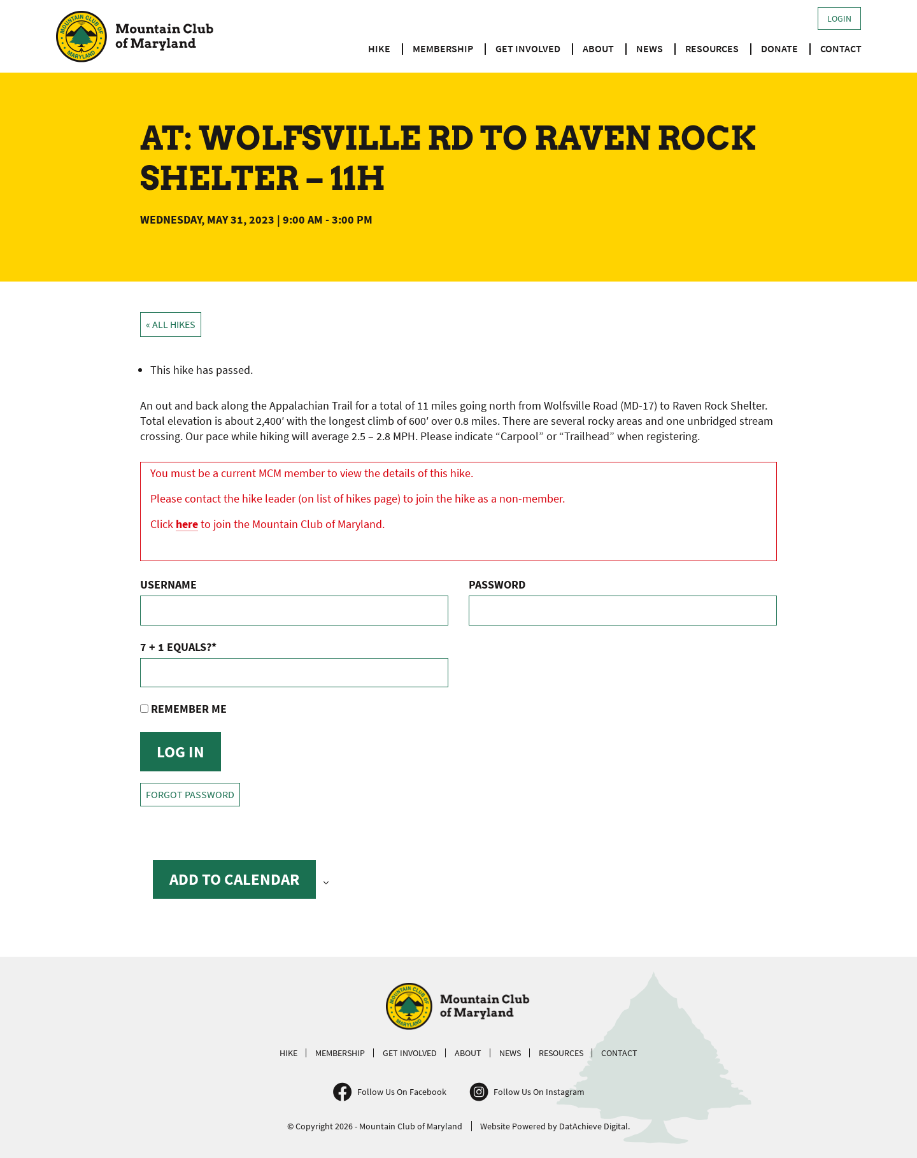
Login (839, 18)
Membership (443, 48)
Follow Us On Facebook (401, 1091)
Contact (841, 48)
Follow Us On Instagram (539, 1091)
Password (497, 584)
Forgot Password (190, 795)
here (187, 524)
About (598, 48)
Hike (379, 48)
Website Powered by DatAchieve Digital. (555, 1126)
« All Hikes (170, 324)
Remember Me (183, 708)
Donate (779, 48)
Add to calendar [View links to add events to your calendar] (234, 879)
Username (168, 584)
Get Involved (527, 48)
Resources (712, 48)
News (649, 48)
